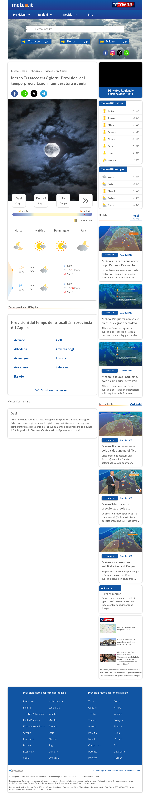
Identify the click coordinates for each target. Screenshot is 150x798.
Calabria (53, 751)
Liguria (27, 707)
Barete (19, 376)
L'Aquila (118, 738)
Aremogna (21, 358)
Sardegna (54, 757)
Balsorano (62, 367)
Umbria (27, 732)
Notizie (67, 14)
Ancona (92, 726)
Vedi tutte (136, 217)
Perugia (92, 732)
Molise (27, 745)
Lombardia (54, 707)
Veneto (52, 713)
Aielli (58, 340)
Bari (116, 745)
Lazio (51, 732)
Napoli (92, 738)
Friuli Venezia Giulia (34, 726)
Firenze (118, 726)
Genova (92, 707)
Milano (117, 707)
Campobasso (95, 745)
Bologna (118, 720)
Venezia (118, 713)
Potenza (92, 751)
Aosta (117, 701)
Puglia (52, 745)
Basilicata (28, 751)
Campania (28, 738)
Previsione (109, 440)
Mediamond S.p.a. (30, 787)
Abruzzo (53, 738)
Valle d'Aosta (56, 701)
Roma (117, 732)
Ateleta (60, 358)
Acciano (19, 340)
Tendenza (109, 255)
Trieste (92, 720)
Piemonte (28, 701)
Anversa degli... (66, 349)
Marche (53, 720)
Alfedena (20, 349)
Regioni (43, 14)
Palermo (92, 757)
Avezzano (21, 367)
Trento (92, 713)
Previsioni (19, 14)
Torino (91, 701)
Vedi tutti (136, 404)
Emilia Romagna (31, 720)
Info (90, 14)
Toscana (53, 726)
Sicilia (26, 757)
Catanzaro (119, 751)
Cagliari (118, 757)
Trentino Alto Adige (34, 713)
